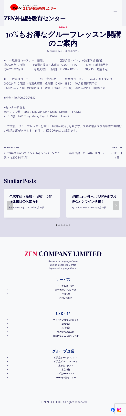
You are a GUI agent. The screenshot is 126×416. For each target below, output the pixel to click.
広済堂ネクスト (65, 365)
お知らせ (63, 27)
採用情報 (66, 327)
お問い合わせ (65, 297)
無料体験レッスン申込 (65, 289)
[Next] (116, 205)
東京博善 (66, 368)
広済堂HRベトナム (66, 372)
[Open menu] (117, 13)
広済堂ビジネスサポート (66, 361)
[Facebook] (113, 409)
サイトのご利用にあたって (66, 319)
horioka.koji (56, 51)
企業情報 (66, 323)
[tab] (56, 225)
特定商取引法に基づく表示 (66, 335)
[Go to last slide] (10, 205)
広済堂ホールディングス (66, 357)
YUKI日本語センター (66, 376)
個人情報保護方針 (65, 331)
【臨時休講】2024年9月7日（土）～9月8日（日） (94, 152)
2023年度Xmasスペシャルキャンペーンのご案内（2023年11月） (32, 152)
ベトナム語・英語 (65, 285)
